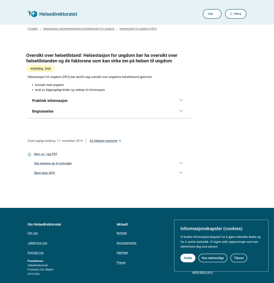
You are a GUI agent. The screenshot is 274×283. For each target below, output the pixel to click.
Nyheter (122, 233)
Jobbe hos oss (37, 243)
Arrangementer (126, 243)
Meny (237, 14)
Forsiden (33, 28)
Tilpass (239, 258)
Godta (188, 258)
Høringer (122, 252)
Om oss (33, 233)
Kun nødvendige (213, 258)
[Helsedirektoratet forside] (55, 14)
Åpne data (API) (202, 272)
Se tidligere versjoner (103, 141)
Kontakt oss (36, 252)
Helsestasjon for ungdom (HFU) (138, 28)
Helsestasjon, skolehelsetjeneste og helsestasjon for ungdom (78, 28)
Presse (121, 262)
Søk (210, 14)
